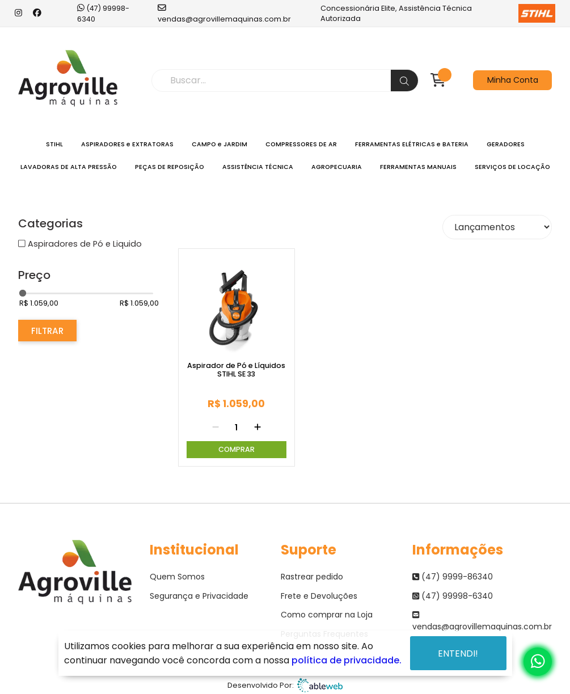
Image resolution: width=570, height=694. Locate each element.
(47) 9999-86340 (452, 576)
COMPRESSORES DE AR (301, 144)
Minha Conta (512, 80)
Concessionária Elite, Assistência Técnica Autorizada (437, 13)
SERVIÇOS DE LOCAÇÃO (512, 167)
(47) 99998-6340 (103, 13)
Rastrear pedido (312, 576)
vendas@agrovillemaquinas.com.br (224, 13)
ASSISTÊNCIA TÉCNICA (257, 167)
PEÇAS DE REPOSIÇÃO (169, 167)
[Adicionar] (257, 427)
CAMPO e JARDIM (219, 144)
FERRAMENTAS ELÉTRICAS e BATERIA (411, 144)
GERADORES (506, 144)
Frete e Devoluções (319, 596)
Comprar (236, 449)
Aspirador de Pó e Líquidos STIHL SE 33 (236, 370)
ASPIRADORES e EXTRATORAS (127, 144)
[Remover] (215, 427)
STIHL (54, 144)
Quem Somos (177, 576)
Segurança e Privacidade (199, 596)
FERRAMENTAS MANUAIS (418, 167)
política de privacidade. (347, 660)
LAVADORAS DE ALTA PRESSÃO (68, 167)
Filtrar (47, 331)
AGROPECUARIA (336, 167)
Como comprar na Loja (327, 614)
